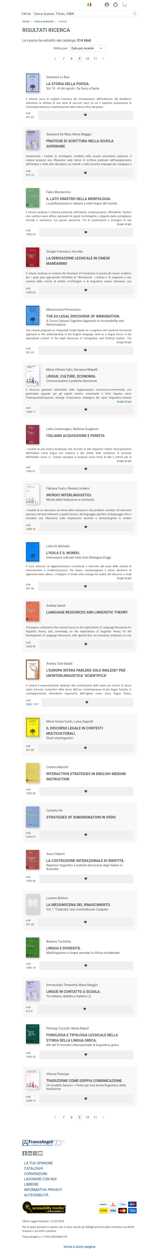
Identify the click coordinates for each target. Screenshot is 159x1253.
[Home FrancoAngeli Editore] (37, 5)
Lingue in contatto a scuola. (73, 992)
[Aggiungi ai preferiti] (85, 115)
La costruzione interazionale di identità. (85, 861)
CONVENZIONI (35, 1174)
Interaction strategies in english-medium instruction (86, 776)
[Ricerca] (135, 14)
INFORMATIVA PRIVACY (43, 1190)
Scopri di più (124, 224)
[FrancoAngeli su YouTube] (40, 1154)
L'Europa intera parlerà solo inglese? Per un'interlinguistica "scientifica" (86, 673)
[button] (88, 5)
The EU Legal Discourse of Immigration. (83, 316)
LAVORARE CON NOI (40, 1179)
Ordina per (60, 48)
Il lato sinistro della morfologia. (78, 199)
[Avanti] (103, 58)
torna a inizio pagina (79, 1247)
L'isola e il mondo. (63, 553)
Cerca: (26, 14)
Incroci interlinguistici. (69, 495)
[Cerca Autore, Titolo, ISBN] (82, 14)
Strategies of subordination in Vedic (81, 817)
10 (87, 58)
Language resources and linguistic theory (87, 612)
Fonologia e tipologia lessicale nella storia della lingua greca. (82, 1038)
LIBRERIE (31, 1184)
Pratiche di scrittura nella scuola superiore (80, 143)
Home (25, 21)
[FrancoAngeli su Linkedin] (29, 1154)
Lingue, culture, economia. (71, 376)
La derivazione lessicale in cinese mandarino (78, 261)
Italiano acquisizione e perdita (75, 436)
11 (95, 58)
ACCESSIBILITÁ (36, 1195)
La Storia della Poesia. (68, 84)
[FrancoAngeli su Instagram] (35, 1154)
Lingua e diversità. (63, 948)
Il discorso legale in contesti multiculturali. (74, 731)
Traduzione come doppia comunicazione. (84, 1081)
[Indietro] (55, 58)
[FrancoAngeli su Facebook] (24, 1154)
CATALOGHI (33, 1168)
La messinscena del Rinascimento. (78, 905)
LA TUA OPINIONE (38, 1163)
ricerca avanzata (44, 21)
